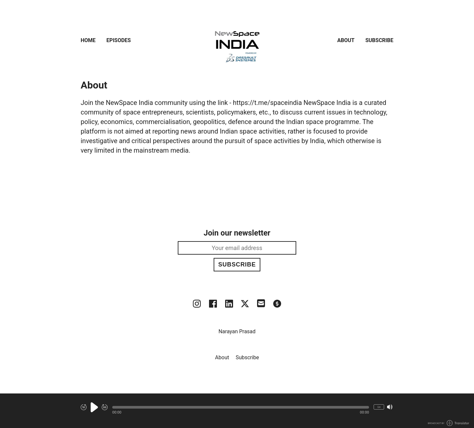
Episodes (118, 40)
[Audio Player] (237, 410)
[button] (240, 407)
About (346, 40)
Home (88, 40)
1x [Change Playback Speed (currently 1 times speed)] (379, 407)
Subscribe (379, 40)
